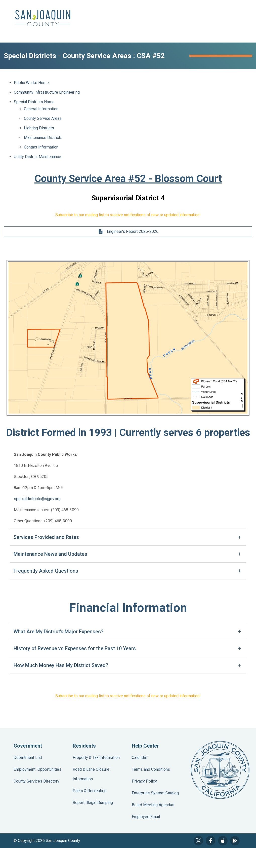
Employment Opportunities (37, 769)
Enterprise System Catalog (155, 793)
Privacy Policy (144, 781)
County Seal (220, 770)
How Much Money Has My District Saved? (61, 665)
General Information (41, 108)
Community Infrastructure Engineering (47, 92)
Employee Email (146, 816)
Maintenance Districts (43, 137)
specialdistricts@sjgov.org (37, 498)
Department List (28, 757)
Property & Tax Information (96, 757)
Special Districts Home (34, 101)
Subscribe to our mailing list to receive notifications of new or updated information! (128, 214)
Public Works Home (31, 82)
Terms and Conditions (151, 769)
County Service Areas (43, 118)
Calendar (139, 757)
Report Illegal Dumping (93, 802)
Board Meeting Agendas (153, 804)
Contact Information (41, 147)
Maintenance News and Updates (50, 554)
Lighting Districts (39, 128)
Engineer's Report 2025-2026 (128, 231)
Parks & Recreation (89, 790)
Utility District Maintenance (37, 156)
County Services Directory (36, 781)
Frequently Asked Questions (46, 571)
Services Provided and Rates (46, 537)
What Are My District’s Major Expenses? (58, 632)
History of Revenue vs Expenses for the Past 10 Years (75, 648)
